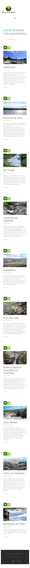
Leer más (5, 87)
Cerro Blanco (10, 422)
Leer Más (5, 239)
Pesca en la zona (12, 117)
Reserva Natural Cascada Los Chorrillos (12, 370)
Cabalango (9, 67)
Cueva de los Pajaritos (10, 219)
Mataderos (9, 270)
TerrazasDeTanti (8, 69)
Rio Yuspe (8, 170)
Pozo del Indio (11, 318)
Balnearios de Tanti (14, 523)
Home (4, 39)
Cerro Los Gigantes (14, 473)
